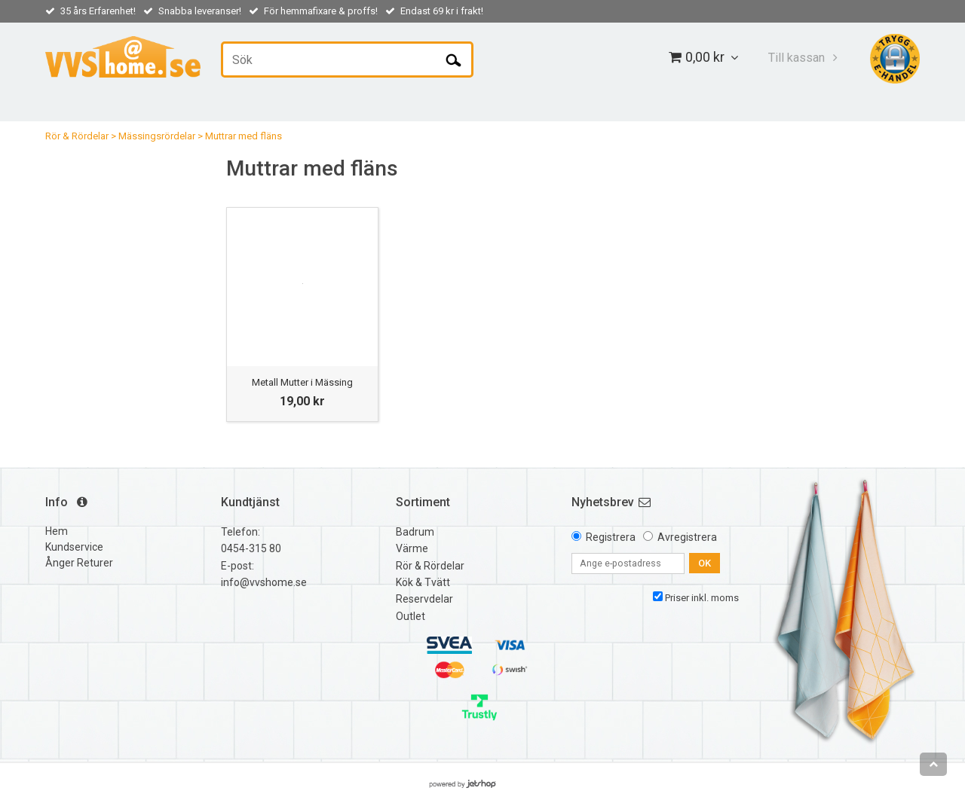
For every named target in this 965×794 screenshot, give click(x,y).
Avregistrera (687, 537)
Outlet (410, 616)
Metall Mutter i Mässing (302, 382)
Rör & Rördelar (77, 136)
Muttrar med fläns (243, 136)
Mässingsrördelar (156, 136)
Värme (412, 548)
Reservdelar (424, 599)
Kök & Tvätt (423, 582)
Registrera (611, 537)
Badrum (415, 532)
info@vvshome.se (264, 582)
